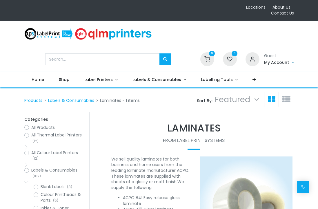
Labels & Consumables (71, 100)
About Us (281, 7)
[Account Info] (279, 63)
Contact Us (282, 13)
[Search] (165, 59)
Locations (256, 7)
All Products (43, 127)
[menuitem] (38, 79)
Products (33, 100)
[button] (254, 79)
